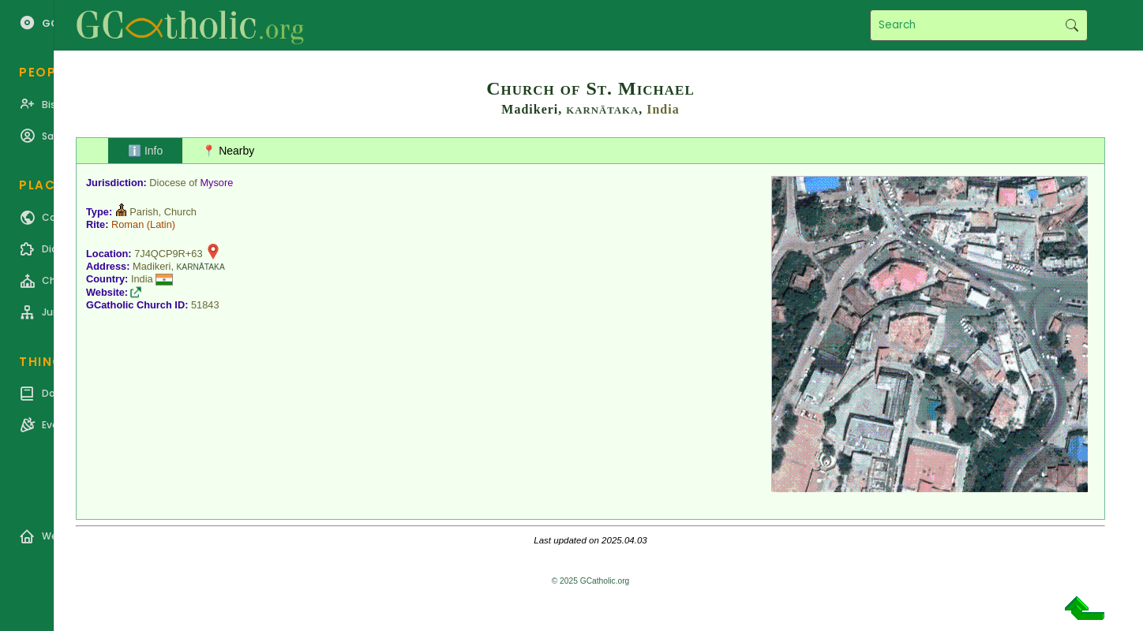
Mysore (216, 183)
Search (1071, 25)
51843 (205, 305)
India (662, 109)
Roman (127, 224)
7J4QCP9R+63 (168, 253)
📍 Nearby (228, 150)
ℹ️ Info (145, 150)
